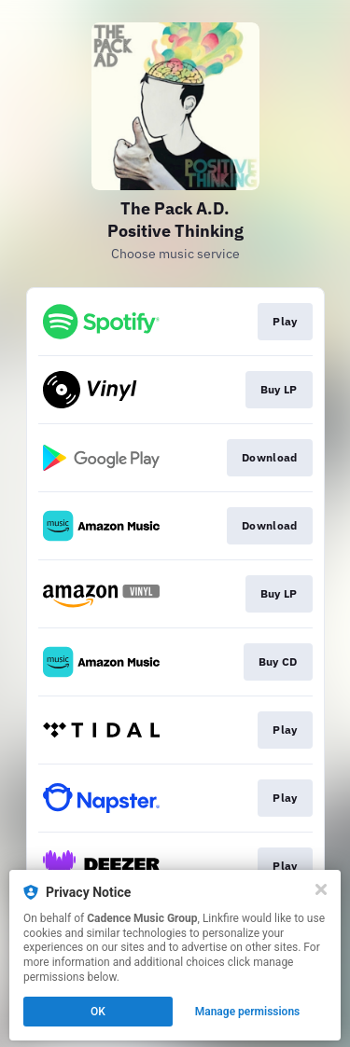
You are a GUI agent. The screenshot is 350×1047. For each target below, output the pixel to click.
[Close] (321, 889)
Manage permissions (248, 1011)
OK (98, 1011)
